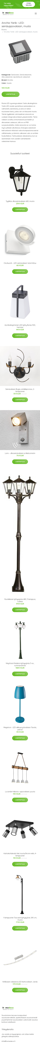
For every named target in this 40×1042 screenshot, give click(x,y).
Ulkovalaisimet (7, 77)
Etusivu (4, 30)
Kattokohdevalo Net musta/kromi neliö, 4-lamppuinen (20, 854)
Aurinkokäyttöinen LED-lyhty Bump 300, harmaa (20, 326)
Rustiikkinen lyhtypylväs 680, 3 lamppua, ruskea (20, 600)
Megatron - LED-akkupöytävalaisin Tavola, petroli (20, 728)
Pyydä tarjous (29, 4)
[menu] (35, 13)
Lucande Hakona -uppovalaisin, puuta (20, 792)
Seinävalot (15, 75)
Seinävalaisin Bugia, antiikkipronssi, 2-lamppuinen (20, 390)
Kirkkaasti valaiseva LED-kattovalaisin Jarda (20, 982)
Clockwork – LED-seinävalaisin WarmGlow (20, 263)
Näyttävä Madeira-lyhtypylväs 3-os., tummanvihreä (20, 664)
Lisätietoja (10, 94)
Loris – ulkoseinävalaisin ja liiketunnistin (20, 453)
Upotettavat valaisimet (21, 77)
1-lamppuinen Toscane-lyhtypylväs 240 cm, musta (20, 919)
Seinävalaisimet (25, 75)
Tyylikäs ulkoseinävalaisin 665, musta (20, 201)
